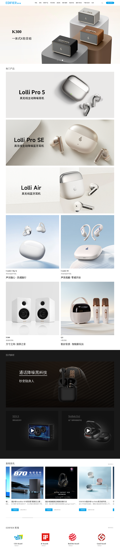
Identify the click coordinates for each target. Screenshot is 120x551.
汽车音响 (52, 2)
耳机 (36, 2)
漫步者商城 (110, 2)
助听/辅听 (64, 2)
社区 (93, 2)
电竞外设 (71, 2)
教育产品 (45, 2)
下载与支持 (87, 2)
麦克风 (58, 2)
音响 (40, 2)
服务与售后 (79, 2)
